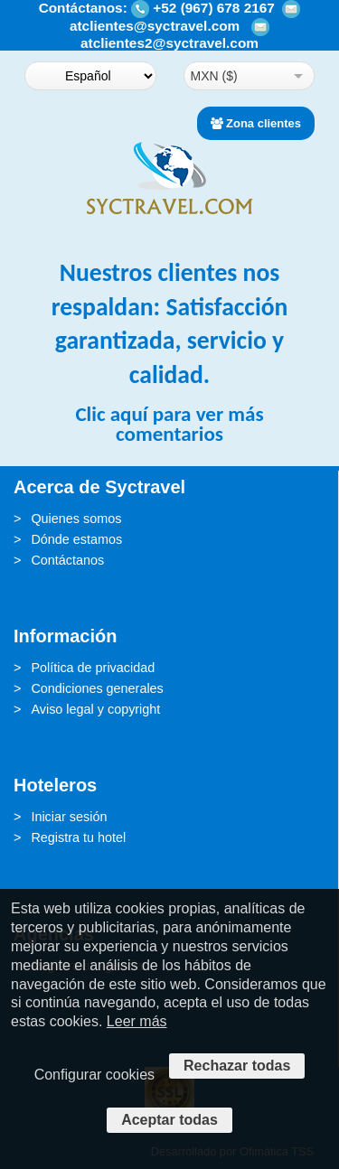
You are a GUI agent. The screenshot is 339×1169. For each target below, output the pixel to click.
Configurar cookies (94, 1074)
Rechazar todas (237, 1065)
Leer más (137, 1021)
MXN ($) (214, 76)
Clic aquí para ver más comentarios (169, 423)
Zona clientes (256, 123)
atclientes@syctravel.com (155, 25)
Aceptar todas (169, 1119)
